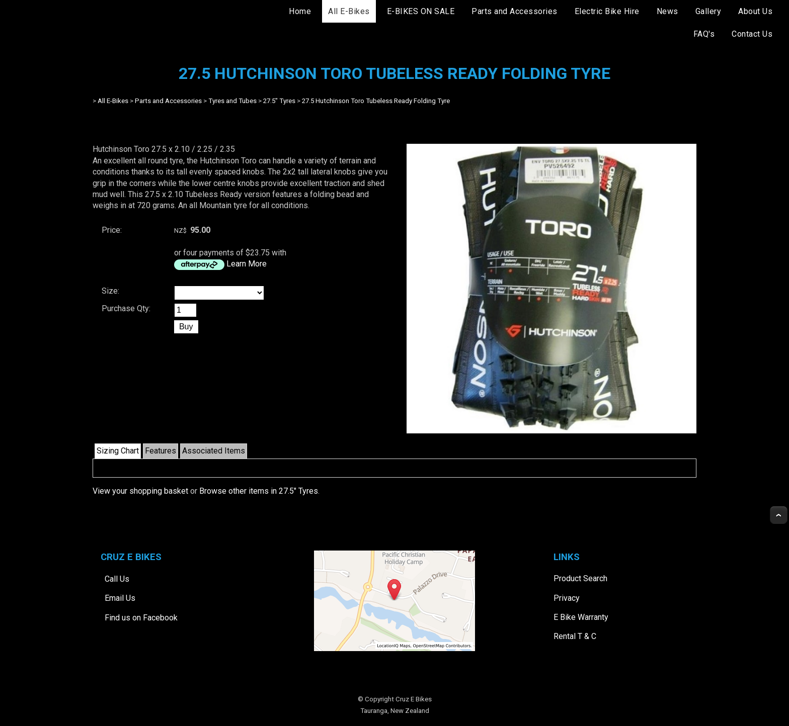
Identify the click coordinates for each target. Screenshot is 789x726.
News (667, 11)
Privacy (567, 598)
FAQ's (704, 34)
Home (300, 11)
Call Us (117, 579)
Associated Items (213, 451)
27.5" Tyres (279, 101)
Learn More (246, 263)
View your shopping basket (140, 491)
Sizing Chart (118, 451)
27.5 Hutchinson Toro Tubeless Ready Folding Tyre (376, 101)
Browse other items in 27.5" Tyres (258, 491)
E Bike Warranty (581, 617)
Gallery (708, 11)
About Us (755, 11)
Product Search (580, 578)
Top (778, 515)
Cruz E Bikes (414, 699)
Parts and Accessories (514, 11)
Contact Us (752, 34)
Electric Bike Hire (607, 11)
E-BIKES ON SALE (421, 11)
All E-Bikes (349, 11)
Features (160, 451)
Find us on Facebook (141, 617)
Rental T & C (575, 636)
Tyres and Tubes (232, 101)
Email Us (120, 598)
